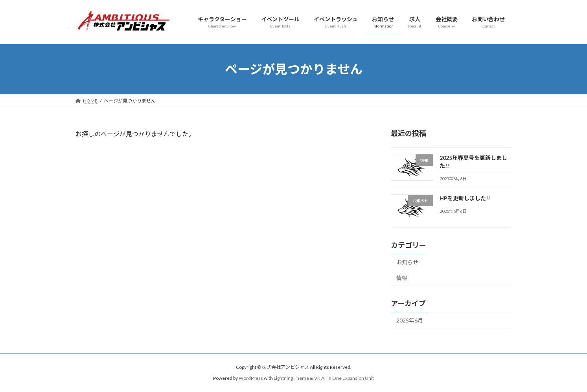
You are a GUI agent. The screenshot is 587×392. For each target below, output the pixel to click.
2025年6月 (409, 320)
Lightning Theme (291, 378)
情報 (401, 278)
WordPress (251, 378)
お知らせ (407, 262)
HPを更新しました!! (464, 198)
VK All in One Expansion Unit (344, 378)
